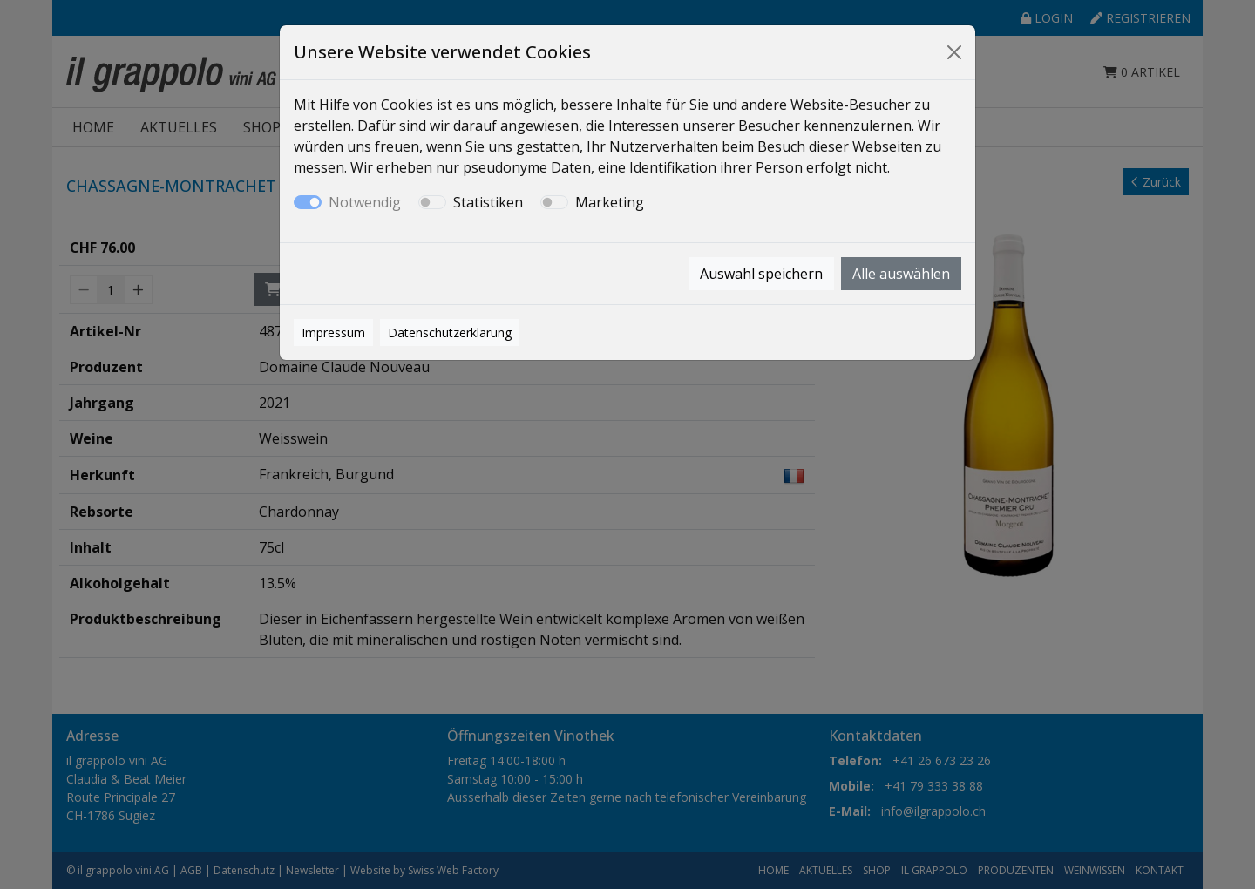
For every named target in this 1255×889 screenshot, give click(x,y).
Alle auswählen (901, 273)
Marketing (609, 202)
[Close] (954, 52)
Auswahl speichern (761, 273)
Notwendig (365, 202)
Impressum (333, 332)
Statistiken (488, 202)
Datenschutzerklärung (450, 332)
